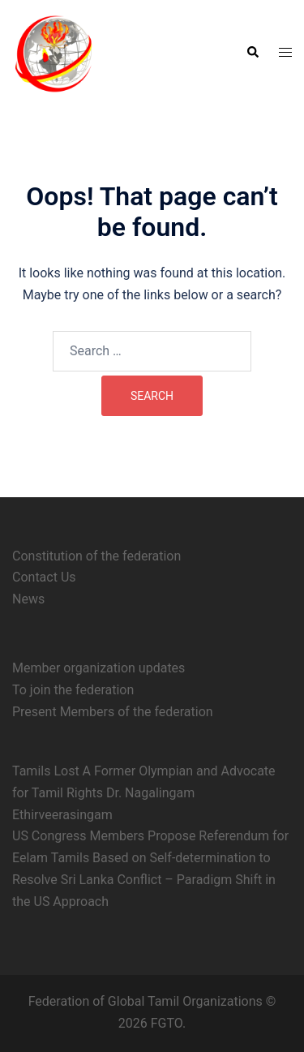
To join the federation (73, 690)
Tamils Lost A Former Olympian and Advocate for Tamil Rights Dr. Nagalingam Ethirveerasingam (144, 792)
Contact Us (44, 577)
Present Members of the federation (112, 711)
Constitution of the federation (96, 556)
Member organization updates (98, 668)
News (28, 599)
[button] (252, 52)
